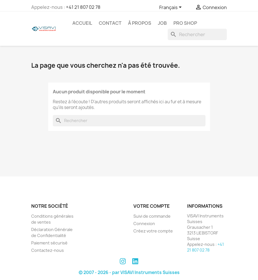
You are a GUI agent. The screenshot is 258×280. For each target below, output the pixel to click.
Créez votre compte (153, 231)
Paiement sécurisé (49, 243)
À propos (139, 23)
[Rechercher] (197, 34)
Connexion (144, 223)
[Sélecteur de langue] (171, 7)
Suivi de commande (152, 216)
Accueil (82, 23)
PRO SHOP (185, 23)
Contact (110, 23)
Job (162, 23)
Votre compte (151, 206)
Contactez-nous (47, 250)
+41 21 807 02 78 (83, 7)
